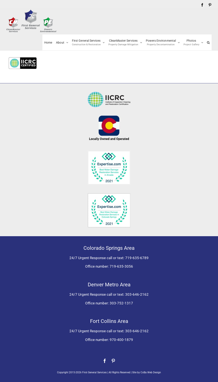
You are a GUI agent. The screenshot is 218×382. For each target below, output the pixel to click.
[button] (208, 42)
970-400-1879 (121, 340)
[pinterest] (113, 361)
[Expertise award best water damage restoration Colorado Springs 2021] (109, 195)
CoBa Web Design (151, 372)
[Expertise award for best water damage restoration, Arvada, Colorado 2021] (109, 152)
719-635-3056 (121, 266)
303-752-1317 (121, 303)
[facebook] (105, 361)
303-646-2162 (137, 294)
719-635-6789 (137, 258)
